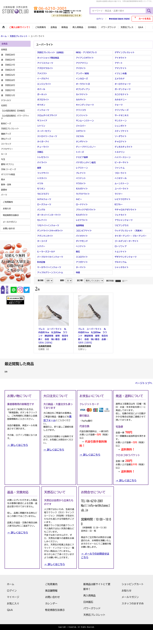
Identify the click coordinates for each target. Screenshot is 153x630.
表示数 (41, 280)
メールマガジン (10, 222)
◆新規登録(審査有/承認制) (119, 19)
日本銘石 (88, 602)
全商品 (4, 50)
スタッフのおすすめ (133, 603)
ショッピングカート (133, 584)
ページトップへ (143, 383)
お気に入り (13, 603)
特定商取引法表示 (11, 215)
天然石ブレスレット (94, 615)
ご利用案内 (8, 202)
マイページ (13, 597)
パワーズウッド (92, 608)
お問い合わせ (9, 229)
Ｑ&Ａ (10, 610)
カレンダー (51, 603)
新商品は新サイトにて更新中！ (96, 586)
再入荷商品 (89, 595)
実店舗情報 (51, 590)
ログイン (100, 19)
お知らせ (7, 209)
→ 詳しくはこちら (17, 445)
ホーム (10, 584)
